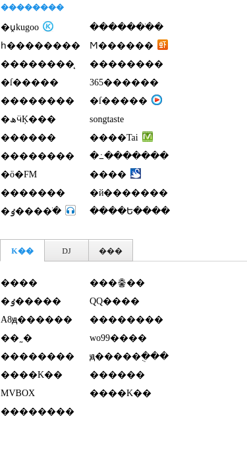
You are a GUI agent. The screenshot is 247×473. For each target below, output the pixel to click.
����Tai (114, 138)
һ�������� (40, 46)
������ (28, 138)
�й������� (129, 193)
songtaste (107, 119)
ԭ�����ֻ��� (129, 356)
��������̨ (37, 64)
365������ (124, 82)
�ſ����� (30, 82)
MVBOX (18, 393)
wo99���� (118, 338)
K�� (22, 251)
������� (33, 193)
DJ (66, 251)
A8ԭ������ (36, 320)
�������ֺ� (126, 27)
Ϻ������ (121, 46)
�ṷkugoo (20, 27)
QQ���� (115, 301)
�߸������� (129, 156)
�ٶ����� (31, 301)
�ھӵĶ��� (28, 119)
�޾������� (126, 64)
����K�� (32, 375)
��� (111, 251)
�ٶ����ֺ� (31, 211)
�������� (37, 101)
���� (108, 174)
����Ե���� (130, 211)
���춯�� (117, 283)
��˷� (16, 338)
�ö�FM (19, 174)
